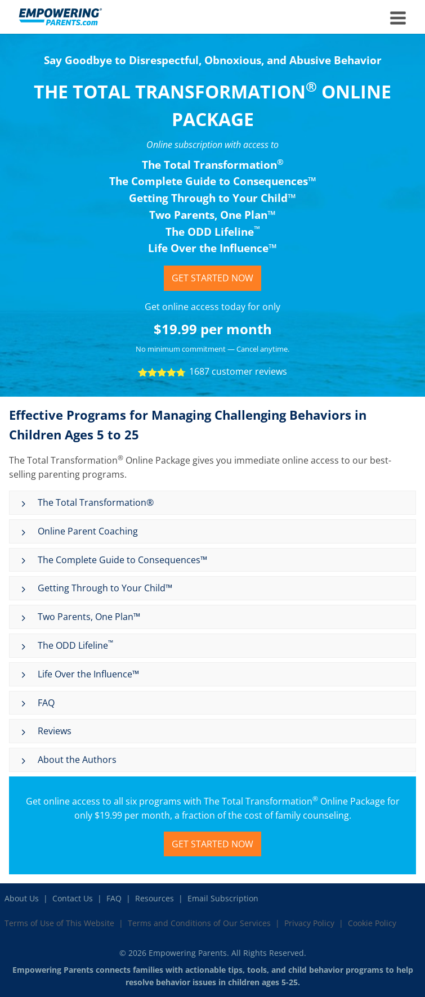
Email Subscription (222, 898)
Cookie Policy (372, 923)
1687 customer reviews (238, 371)
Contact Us (72, 898)
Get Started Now (212, 278)
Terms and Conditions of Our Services (199, 923)
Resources (154, 898)
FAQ (114, 898)
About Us (22, 898)
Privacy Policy (309, 923)
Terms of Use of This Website (59, 923)
